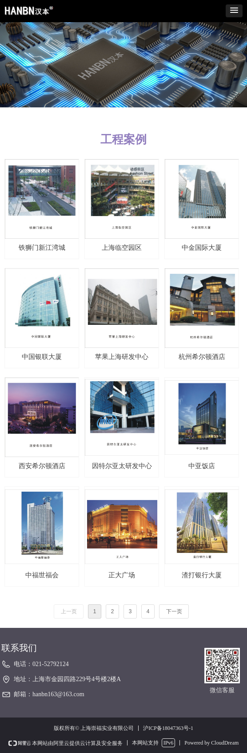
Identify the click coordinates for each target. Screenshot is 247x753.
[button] (234, 10)
